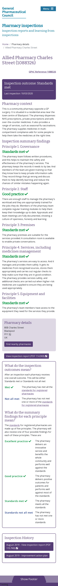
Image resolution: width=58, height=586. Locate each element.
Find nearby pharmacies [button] (18, 344)
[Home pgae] (14, 12)
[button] (29, 579)
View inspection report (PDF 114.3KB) (26, 356)
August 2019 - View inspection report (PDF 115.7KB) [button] (28, 546)
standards (14, 425)
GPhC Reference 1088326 (42, 71)
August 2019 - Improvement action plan (27, 555)
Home (5, 44)
